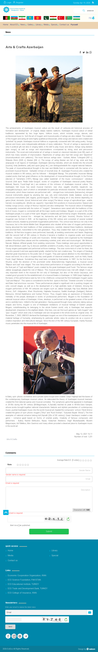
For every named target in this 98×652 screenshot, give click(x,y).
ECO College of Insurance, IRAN (22, 593)
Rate (9, 464)
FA (90, 18)
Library (55, 550)
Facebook (8, 636)
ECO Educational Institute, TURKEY (23, 584)
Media (10, 555)
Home (10, 550)
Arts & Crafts (12, 439)
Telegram (25, 636)
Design (81, 649)
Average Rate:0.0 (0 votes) (68, 460)
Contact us (13, 560)
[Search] (77, 10)
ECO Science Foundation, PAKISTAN (24, 580)
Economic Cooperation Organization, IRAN (27, 575)
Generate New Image (68, 519)
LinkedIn (14, 636)
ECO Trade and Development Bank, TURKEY (27, 588)
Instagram (20, 636)
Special (55, 555)
